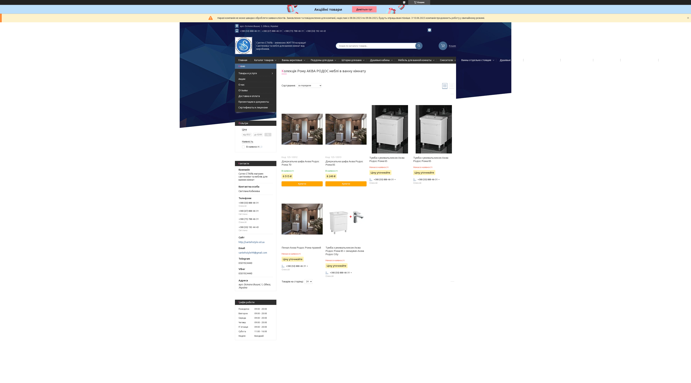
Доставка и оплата (249, 96)
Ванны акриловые (292, 60)
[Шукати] (419, 45)
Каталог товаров (263, 60)
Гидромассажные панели (541, 60)
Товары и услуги (247, 73)
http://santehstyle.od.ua (251, 242)
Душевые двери (509, 60)
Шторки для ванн (352, 60)
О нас (241, 84)
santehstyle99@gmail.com (253, 252)
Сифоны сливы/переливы (639, 60)
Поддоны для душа (322, 60)
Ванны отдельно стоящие (476, 60)
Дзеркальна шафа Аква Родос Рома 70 (300, 163)
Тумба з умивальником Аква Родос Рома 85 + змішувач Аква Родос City (344, 251)
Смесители (446, 60)
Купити (302, 183)
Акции (241, 79)
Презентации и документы (253, 101)
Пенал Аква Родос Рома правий (301, 247)
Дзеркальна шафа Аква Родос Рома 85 (344, 163)
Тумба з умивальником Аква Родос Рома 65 (386, 159)
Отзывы (243, 90)
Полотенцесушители (576, 60)
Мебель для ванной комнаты (415, 60)
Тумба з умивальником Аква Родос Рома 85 (430, 159)
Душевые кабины (380, 60)
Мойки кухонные (606, 60)
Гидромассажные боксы (675, 60)
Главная (242, 60)
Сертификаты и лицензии (253, 107)
